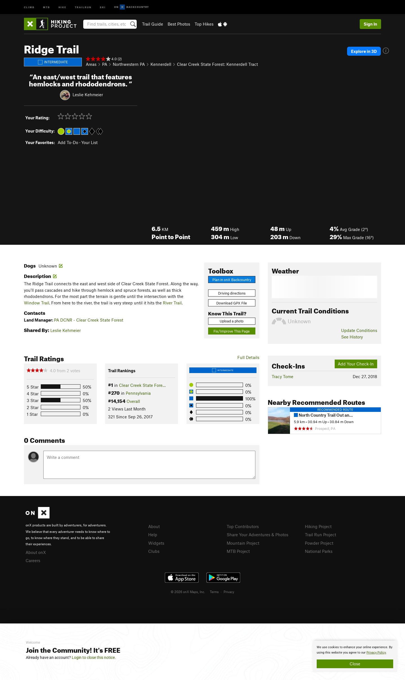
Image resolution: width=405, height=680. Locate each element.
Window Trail (36, 302)
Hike (62, 7)
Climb (29, 7)
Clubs (153, 551)
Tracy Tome (282, 376)
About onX (36, 552)
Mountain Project (243, 543)
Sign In (370, 23)
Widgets (156, 543)
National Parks (318, 551)
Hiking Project (318, 526)
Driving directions (232, 293)
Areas (91, 64)
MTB (46, 7)
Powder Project (319, 543)
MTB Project (238, 551)
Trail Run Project (320, 534)
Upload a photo (232, 321)
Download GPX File (231, 303)
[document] (355, 656)
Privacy (229, 592)
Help (152, 534)
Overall (133, 401)
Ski (103, 7)
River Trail (172, 302)
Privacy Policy (376, 652)
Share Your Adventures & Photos (257, 534)
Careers (33, 560)
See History (352, 336)
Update (359, 330)
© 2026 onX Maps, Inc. (188, 592)
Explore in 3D (364, 51)
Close (355, 663)
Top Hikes (204, 23)
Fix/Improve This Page (231, 331)
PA (104, 64)
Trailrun (83, 7)
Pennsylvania (138, 393)
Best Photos (179, 23)
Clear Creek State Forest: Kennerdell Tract (217, 64)
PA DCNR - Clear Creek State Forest (88, 319)
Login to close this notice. (94, 657)
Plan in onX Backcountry (231, 279)
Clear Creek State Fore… (142, 385)
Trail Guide (152, 23)
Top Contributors (243, 526)
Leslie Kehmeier (88, 94)
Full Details (248, 357)
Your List (89, 142)
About (154, 526)
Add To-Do (68, 142)
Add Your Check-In (356, 363)
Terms (214, 592)
